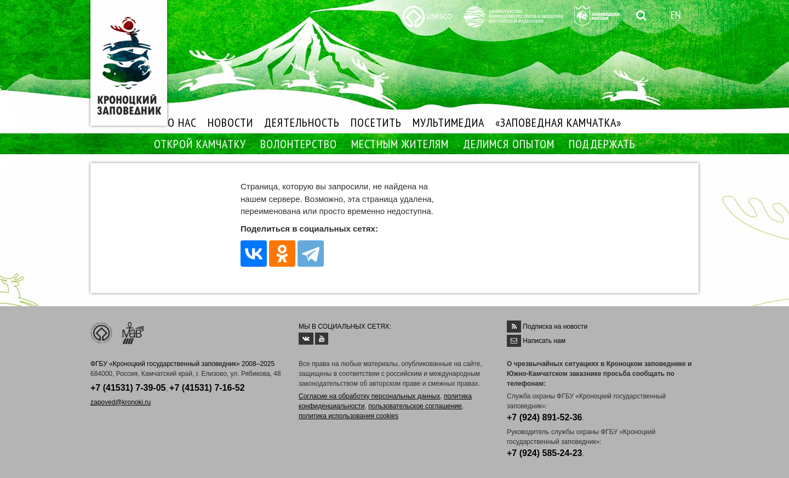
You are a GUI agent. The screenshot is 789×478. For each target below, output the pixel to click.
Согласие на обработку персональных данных (369, 396)
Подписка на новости (555, 326)
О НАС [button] (182, 122)
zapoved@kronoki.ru (120, 402)
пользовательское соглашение (415, 406)
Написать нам (544, 341)
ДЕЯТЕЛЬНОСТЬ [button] (302, 122)
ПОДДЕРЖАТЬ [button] (602, 143)
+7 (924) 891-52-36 (544, 417)
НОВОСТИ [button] (230, 122)
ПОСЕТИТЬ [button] (376, 122)
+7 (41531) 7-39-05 (127, 387)
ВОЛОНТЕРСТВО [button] (298, 143)
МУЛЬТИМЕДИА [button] (448, 122)
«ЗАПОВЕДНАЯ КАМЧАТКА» (558, 122)
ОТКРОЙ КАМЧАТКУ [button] (200, 143)
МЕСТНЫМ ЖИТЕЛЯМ (400, 143)
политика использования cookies (348, 416)
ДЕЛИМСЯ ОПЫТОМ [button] (508, 143)
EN (676, 15)
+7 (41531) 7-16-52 (206, 387)
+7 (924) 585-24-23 (544, 453)
